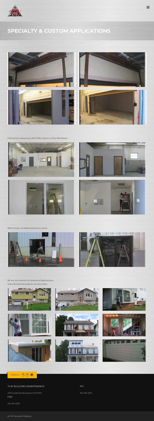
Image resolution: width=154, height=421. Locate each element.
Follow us (14, 374)
